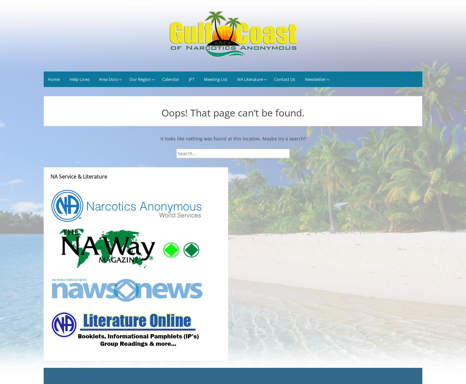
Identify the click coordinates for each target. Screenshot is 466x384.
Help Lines (80, 79)
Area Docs (108, 79)
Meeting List (215, 79)
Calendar (170, 79)
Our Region (140, 79)
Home (54, 79)
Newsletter (315, 79)
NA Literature (250, 79)
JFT (191, 79)
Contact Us (284, 79)
